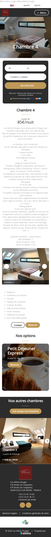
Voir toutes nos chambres (25, 411)
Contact (18, 325)
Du (10, 68)
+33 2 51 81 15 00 (24, 494)
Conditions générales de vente (35, 513)
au (28, 68)
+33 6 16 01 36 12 (24, 497)
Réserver (32, 325)
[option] (25, 266)
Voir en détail (10, 459)
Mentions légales (9, 513)
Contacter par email (25, 499)
